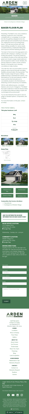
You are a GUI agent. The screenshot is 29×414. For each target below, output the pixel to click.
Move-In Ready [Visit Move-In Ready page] (14, 332)
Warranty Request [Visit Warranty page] (14, 363)
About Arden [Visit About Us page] (14, 342)
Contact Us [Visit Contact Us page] (14, 368)
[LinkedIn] (17, 395)
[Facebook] (8, 395)
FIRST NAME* (5, 265)
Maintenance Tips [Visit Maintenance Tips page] (14, 360)
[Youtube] (13, 395)
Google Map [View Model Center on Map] (6, 229)
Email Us (18, 412)
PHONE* (4, 281)
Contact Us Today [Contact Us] (14, 322)
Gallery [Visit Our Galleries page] (14, 337)
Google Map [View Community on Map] (6, 242)
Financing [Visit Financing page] (14, 351)
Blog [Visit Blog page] (14, 353)
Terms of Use (10, 382)
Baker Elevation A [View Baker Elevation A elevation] (7, 142)
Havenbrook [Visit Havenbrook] (7, 203)
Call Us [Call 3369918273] (10, 412)
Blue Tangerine (20, 390)
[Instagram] (21, 395)
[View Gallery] (14, 174)
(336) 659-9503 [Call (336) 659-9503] (14, 321)
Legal (4, 382)
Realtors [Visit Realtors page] (14, 372)
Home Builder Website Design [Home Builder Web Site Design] (8, 390)
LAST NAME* (5, 270)
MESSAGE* (4, 287)
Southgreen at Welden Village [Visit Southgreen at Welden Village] (12, 205)
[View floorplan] (7, 155)
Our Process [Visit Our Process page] (14, 344)
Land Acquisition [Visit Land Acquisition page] (14, 355)
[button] (3, 175)
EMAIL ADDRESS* (6, 276)
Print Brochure (21, 189)
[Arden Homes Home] (9, 2)
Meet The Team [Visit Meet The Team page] (14, 349)
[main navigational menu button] (25, 3)
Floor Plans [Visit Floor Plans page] (14, 335)
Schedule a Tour (22, 196)
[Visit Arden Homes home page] (14, 314)
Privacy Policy (19, 382)
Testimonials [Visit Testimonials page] (14, 346)
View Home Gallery (8, 108)
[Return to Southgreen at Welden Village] (14, 22)
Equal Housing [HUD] (15, 408)
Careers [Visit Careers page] (14, 374)
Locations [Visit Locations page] (14, 330)
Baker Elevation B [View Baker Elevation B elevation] (22, 142)
